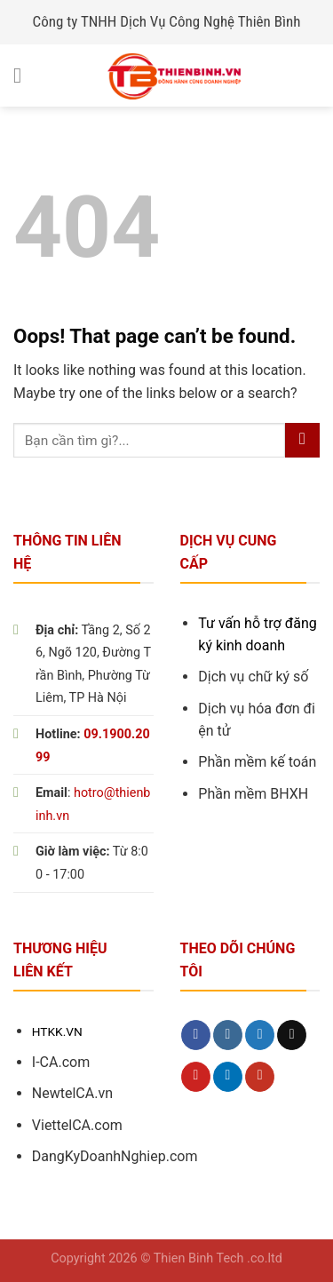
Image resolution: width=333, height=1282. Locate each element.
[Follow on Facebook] (195, 1035)
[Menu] (24, 75)
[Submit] (302, 440)
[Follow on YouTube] (259, 1077)
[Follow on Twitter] (259, 1035)
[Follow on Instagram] (227, 1035)
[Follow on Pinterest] (195, 1077)
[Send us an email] (291, 1035)
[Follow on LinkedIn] (227, 1077)
